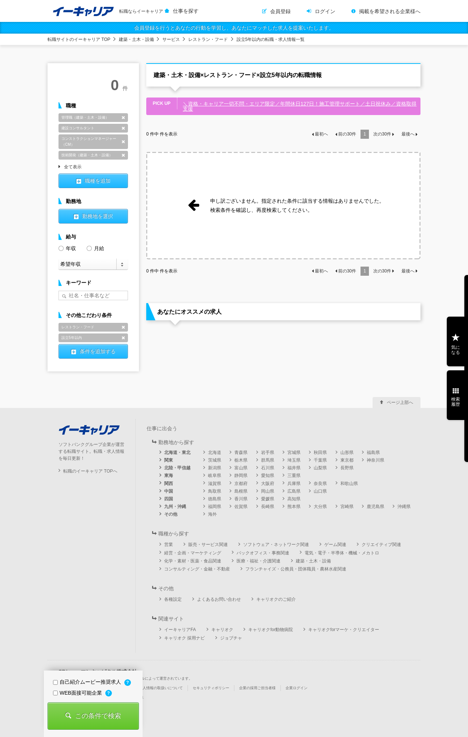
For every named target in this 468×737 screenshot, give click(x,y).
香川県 (241, 498)
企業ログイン (296, 688)
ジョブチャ (231, 638)
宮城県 (294, 452)
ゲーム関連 (335, 544)
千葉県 (320, 460)
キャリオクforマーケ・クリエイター (343, 629)
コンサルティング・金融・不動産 (197, 569)
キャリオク (222, 629)
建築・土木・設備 (136, 39)
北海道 (214, 452)
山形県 (347, 452)
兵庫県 (294, 483)
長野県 (347, 467)
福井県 (294, 467)
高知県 (294, 498)
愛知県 (267, 475)
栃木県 (241, 460)
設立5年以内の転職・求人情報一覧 (271, 39)
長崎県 (267, 506)
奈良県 (320, 483)
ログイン (325, 11)
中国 (168, 491)
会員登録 (280, 11)
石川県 (267, 467)
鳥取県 (214, 491)
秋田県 (320, 452)
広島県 (294, 491)
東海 (168, 475)
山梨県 (320, 467)
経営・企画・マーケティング (192, 552)
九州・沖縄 (175, 506)
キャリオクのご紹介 (276, 599)
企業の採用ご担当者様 (257, 688)
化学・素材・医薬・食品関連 (192, 561)
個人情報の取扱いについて (161, 688)
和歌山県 (349, 483)
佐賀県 (241, 506)
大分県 (320, 506)
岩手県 (267, 452)
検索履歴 (455, 402)
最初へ (321, 134)
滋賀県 (214, 483)
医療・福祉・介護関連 (258, 561)
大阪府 (267, 483)
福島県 (373, 452)
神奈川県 (375, 460)
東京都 (347, 460)
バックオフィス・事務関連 (263, 552)
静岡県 (241, 475)
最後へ (408, 134)
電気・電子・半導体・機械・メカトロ (342, 552)
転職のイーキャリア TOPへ (90, 471)
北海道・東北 (177, 452)
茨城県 (214, 460)
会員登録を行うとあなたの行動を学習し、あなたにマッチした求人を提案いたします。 (234, 28)
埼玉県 (294, 460)
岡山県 (267, 491)
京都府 (241, 483)
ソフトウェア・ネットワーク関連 (276, 544)
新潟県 (214, 467)
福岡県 (214, 506)
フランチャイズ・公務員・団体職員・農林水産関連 (295, 569)
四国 (168, 498)
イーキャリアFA (180, 629)
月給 (95, 247)
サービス (171, 39)
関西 (168, 483)
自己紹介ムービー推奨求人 (87, 682)
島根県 (241, 491)
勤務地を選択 (97, 216)
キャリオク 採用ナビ (184, 638)
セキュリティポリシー (211, 688)
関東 (168, 460)
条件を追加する (98, 351)
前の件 (347, 134)
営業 (168, 544)
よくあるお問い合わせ (219, 599)
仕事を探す (186, 11)
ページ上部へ (400, 402)
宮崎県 (347, 506)
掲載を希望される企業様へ (389, 11)
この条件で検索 (98, 715)
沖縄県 (404, 506)
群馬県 (267, 460)
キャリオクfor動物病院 (270, 629)
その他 (170, 514)
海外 (212, 514)
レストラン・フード (208, 39)
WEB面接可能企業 (78, 693)
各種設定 (173, 599)
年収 (67, 247)
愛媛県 (267, 498)
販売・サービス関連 (208, 544)
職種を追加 (97, 181)
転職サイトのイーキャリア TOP (79, 39)
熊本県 (294, 506)
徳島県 (214, 498)
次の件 (382, 134)
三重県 (294, 475)
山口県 (320, 491)
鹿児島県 (375, 506)
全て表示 (73, 167)
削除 (123, 117)
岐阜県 (214, 475)
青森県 (241, 452)
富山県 (241, 467)
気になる (455, 350)
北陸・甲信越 (177, 467)
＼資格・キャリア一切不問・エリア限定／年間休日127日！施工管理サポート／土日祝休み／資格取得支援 (299, 106)
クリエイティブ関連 (381, 544)
